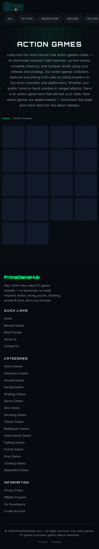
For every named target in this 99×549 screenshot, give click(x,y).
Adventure (50, 18)
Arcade (73, 18)
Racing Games (13, 387)
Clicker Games (14, 421)
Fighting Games (14, 442)
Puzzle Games (13, 449)
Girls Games (12, 408)
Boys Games (12, 456)
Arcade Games (14, 380)
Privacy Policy (13, 490)
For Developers (14, 504)
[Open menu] (91, 7)
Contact (56, 541)
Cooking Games (15, 463)
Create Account (14, 511)
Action (27, 18)
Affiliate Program (15, 497)
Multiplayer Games (16, 428)
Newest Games (14, 325)
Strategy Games (15, 394)
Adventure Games (16, 373)
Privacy (42, 541)
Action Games (13, 366)
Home (5, 118)
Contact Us (11, 346)
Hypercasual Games (17, 435)
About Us (10, 339)
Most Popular (13, 332)
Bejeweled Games (16, 470)
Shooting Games (15, 415)
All (10, 18)
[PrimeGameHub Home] (14, 6)
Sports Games (13, 401)
